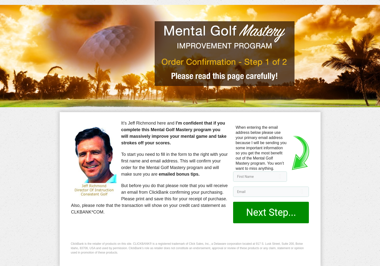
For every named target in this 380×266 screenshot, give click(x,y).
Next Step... (271, 212)
